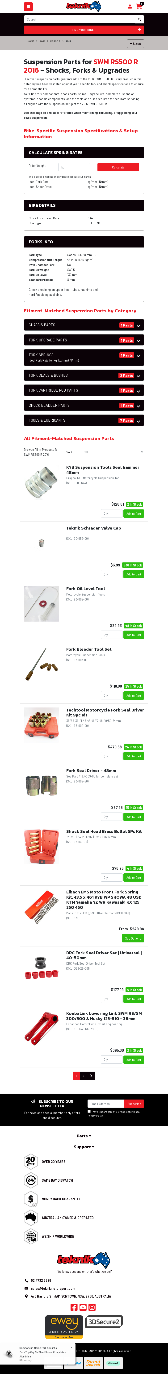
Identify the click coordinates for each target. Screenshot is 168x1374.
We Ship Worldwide (58, 1236)
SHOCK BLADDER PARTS (49, 405)
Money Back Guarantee (61, 1199)
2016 (68, 41)
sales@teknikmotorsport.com (53, 1288)
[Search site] (139, 19)
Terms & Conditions (127, 1111)
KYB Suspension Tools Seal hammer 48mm (102, 470)
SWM (42, 41)
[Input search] (79, 19)
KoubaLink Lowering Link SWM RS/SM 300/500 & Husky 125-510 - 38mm (104, 1016)
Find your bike (106, 29)
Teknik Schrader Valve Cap (93, 528)
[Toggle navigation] (28, 6)
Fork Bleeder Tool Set (89, 649)
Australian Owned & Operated (68, 1217)
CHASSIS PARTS (42, 324)
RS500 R (55, 41)
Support (84, 1147)
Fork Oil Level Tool (85, 588)
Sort (69, 452)
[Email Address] (106, 1104)
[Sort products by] (112, 452)
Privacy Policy (95, 1115)
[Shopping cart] (130, 6)
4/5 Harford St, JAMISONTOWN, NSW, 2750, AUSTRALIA (71, 1296)
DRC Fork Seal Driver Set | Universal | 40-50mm (104, 955)
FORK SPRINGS (54, 357)
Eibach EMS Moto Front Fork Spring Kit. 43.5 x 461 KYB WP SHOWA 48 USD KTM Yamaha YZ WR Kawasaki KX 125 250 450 (104, 899)
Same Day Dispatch (57, 1180)
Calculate (118, 167)
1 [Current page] (76, 1076)
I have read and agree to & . (114, 1113)
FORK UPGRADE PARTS (48, 339)
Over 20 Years (54, 1161)
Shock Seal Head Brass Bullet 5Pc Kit (104, 831)
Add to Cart (133, 514)
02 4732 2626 (41, 1280)
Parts (84, 1136)
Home (31, 41)
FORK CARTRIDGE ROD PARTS (53, 390)
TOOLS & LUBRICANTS (47, 420)
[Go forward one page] (91, 1076)
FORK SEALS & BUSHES (48, 375)
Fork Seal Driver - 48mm (91, 770)
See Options (133, 938)
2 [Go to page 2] (83, 1076)
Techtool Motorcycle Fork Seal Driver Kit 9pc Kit (105, 712)
